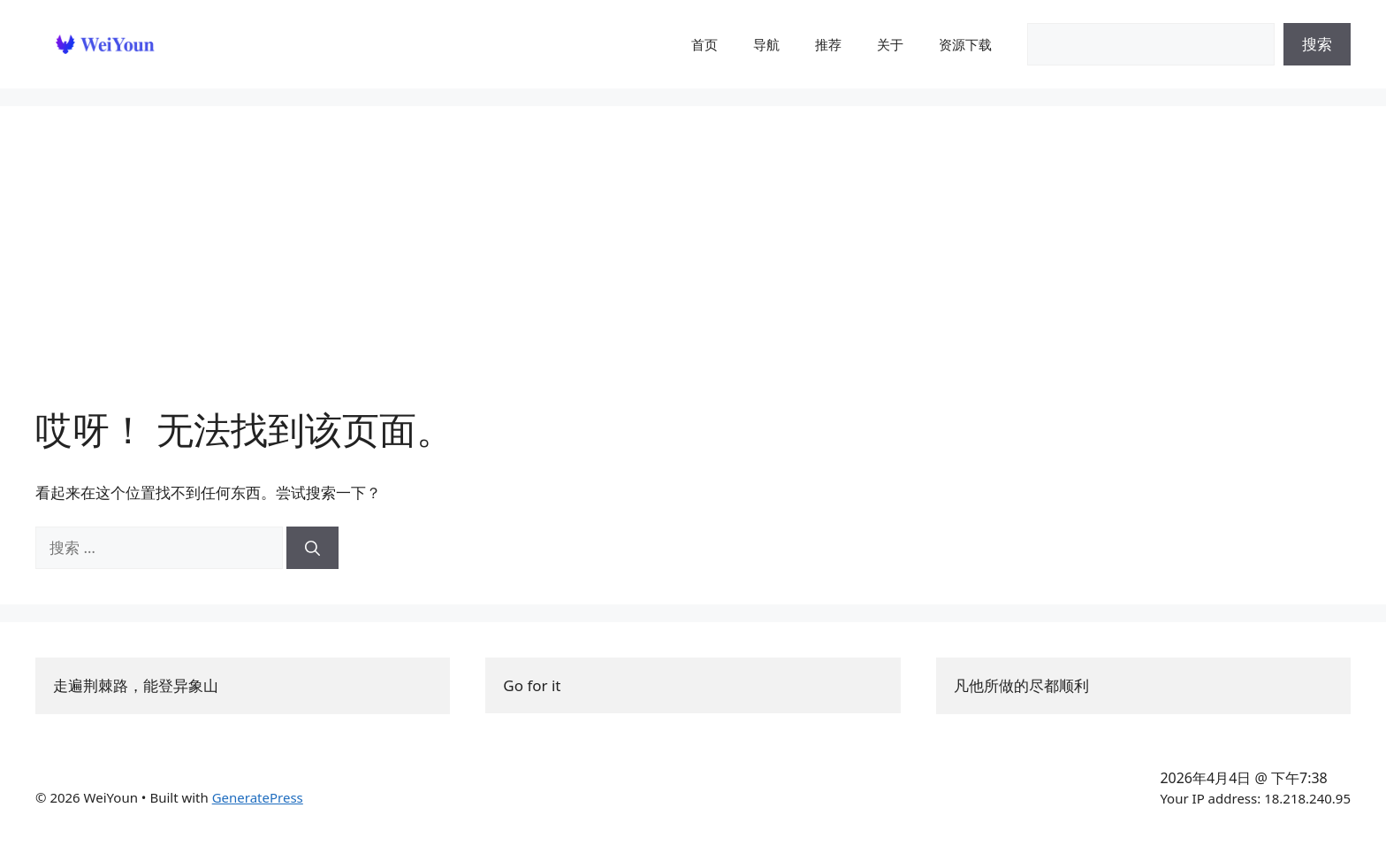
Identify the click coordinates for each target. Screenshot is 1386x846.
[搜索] (312, 548)
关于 (890, 44)
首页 (704, 44)
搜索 (1317, 44)
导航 (766, 44)
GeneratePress (257, 797)
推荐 (828, 44)
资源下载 (965, 44)
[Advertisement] (693, 274)
